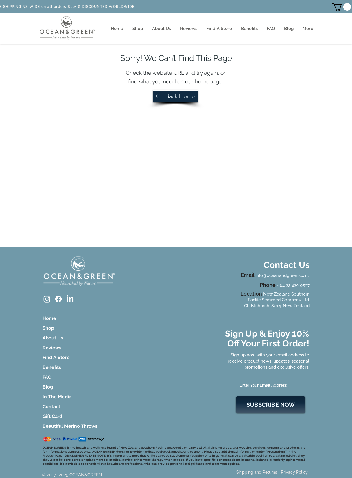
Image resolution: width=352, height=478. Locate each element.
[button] (341, 7)
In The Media (57, 396)
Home (49, 318)
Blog (48, 387)
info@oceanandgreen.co (279, 275)
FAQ (47, 377)
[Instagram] (47, 299)
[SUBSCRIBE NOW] (270, 404)
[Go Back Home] (175, 96)
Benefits (52, 367)
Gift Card (52, 416)
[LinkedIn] (70, 299)
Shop (48, 328)
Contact (51, 406)
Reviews (52, 347)
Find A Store (56, 357)
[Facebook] (58, 299)
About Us (53, 338)
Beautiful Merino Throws (59, 426)
